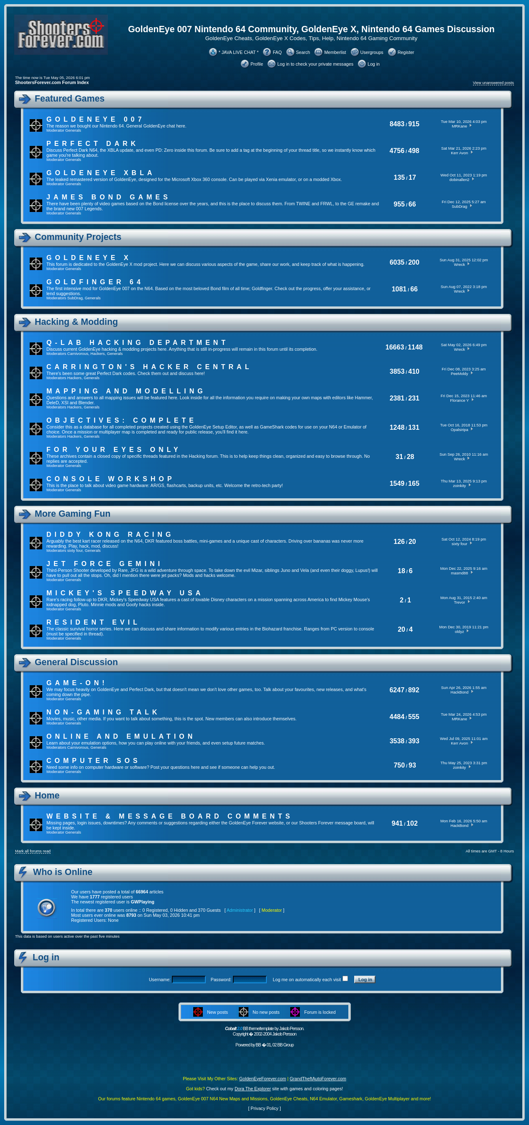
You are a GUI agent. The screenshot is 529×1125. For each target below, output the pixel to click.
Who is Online (62, 872)
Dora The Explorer (253, 1088)
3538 (397, 741)
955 (399, 204)
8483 (397, 124)
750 (399, 765)
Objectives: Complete (121, 420)
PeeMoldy (459, 374)
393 (413, 741)
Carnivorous (77, 354)
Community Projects (78, 237)
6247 (396, 690)
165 (413, 483)
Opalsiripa (459, 430)
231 (413, 398)
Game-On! (77, 682)
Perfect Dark (92, 143)
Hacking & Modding (76, 322)
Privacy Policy (264, 1108)
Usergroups (371, 52)
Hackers (97, 354)
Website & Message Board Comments (169, 816)
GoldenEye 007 (95, 119)
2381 (397, 398)
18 (401, 570)
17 (412, 177)
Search (303, 52)
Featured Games (70, 99)
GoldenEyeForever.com (262, 1078)
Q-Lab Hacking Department (137, 342)
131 (413, 427)
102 (412, 823)
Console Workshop (110, 478)
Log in (374, 63)
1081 (399, 289)
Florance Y (459, 400)
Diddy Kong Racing (110, 534)
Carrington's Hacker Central (149, 366)
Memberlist (335, 52)
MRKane (459, 126)
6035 (397, 262)
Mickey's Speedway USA (125, 593)
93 (412, 765)
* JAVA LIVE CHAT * (239, 52)
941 (397, 823)
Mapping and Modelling (126, 391)
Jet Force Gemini (104, 563)
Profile (256, 63)
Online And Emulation (121, 736)
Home (47, 796)
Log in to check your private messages (315, 63)
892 (413, 690)
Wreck (459, 265)
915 (413, 124)
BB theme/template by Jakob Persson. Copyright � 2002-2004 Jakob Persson (264, 1031)
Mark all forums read (33, 851)
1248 (397, 427)
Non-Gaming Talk (103, 712)
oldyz (459, 632)
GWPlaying (142, 901)
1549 (397, 483)
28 (410, 456)
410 (413, 371)
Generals (73, 130)
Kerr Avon (459, 153)
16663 (395, 347)
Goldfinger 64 (95, 282)
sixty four (75, 550)
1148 (415, 347)
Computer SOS (93, 760)
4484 (397, 716)
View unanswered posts (493, 83)
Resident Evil (93, 622)
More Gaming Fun (72, 514)
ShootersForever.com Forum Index (52, 82)
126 (399, 541)
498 (413, 150)
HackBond (459, 692)
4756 (397, 150)
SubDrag (459, 206)
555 (413, 716)
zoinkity (459, 486)
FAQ (277, 52)
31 (399, 456)
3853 (397, 371)
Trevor (459, 602)
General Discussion (76, 662)
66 (412, 204)
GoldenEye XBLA (100, 172)
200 (413, 262)
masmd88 (459, 573)
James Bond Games (108, 197)
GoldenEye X (89, 257)
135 (399, 177)
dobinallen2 (460, 180)
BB (258, 1044)
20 (412, 541)
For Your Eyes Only (113, 449)
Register (406, 52)
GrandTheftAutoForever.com (318, 1078)
